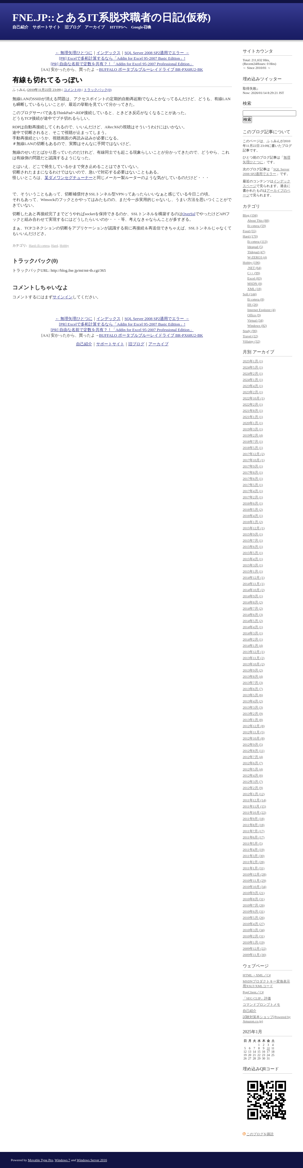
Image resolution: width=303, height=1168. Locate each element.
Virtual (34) (255, 320)
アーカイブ (95, 27)
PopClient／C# (253, 992)
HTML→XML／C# (257, 975)
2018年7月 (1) (253, 441)
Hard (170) (250, 236)
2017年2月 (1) (253, 497)
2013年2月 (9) (253, 713)
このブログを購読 (260, 1134)
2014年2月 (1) (253, 639)
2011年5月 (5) (253, 843)
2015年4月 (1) (253, 559)
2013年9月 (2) (253, 670)
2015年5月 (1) (253, 553)
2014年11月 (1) (253, 584)
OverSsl (188, 213)
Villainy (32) (251, 341)
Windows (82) (257, 325)
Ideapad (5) (255, 247)
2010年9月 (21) (254, 893)
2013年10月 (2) (254, 664)
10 (268, 1048)
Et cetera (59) (256, 226)
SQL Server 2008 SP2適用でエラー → (157, 52)
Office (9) (254, 315)
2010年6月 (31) (254, 911)
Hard (54, 245)
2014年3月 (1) (253, 633)
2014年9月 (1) (253, 596)
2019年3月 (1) (253, 429)
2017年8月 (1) (253, 472)
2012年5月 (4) (253, 769)
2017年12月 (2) (254, 454)
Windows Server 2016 (92, 1160)
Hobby (64, 245)
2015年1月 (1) (253, 571)
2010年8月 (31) (254, 899)
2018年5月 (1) (253, 448)
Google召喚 (141, 27)
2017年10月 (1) (254, 460)
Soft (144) (250, 294)
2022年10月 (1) (254, 398)
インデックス (108, 52)
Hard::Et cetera (39, 245)
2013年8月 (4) (253, 676)
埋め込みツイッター (262, 79)
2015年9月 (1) (253, 534)
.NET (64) (254, 268)
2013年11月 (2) (253, 658)
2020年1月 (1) (253, 423)
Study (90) (250, 331)
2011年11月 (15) (254, 806)
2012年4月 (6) (253, 775)
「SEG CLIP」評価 (257, 998)
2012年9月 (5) (253, 744)
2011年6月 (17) (253, 837)
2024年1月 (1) (253, 380)
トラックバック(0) (98, 90)
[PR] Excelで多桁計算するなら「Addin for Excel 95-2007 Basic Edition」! (122, 58)
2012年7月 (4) (253, 757)
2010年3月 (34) (254, 930)
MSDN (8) (254, 283)
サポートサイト (46, 27)
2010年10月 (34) (254, 887)
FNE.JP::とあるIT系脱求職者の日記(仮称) (111, 17)
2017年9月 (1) (253, 466)
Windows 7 (62, 1160)
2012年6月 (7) (253, 763)
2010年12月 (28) (254, 874)
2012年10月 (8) (254, 738)
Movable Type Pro (40, 1160)
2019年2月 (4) (253, 435)
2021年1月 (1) (253, 417)
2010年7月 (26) (254, 905)
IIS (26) (252, 304)
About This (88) (258, 220)
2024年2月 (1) (253, 373)
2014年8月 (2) (253, 602)
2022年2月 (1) (253, 404)
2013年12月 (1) (254, 652)
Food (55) (249, 231)
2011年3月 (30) (253, 856)
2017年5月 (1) (253, 485)
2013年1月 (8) (253, 720)
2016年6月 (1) (253, 503)
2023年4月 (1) (253, 386)
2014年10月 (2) (254, 590)
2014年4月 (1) (253, 627)
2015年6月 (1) (253, 546)
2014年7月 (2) (253, 608)
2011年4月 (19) (253, 849)
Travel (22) (250, 336)
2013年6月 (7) (253, 689)
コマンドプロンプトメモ (261, 1004)
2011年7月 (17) (253, 831)
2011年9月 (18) (253, 819)
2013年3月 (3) (253, 707)
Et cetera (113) (257, 241)
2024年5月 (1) (253, 367)
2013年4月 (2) (253, 701)
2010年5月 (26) (254, 917)
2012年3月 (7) (253, 781)
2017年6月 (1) (253, 478)
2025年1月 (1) (253, 361)
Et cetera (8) (255, 299)
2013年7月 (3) (253, 682)
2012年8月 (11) (253, 750)
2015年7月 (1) (253, 540)
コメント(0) (72, 90)
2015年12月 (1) (254, 528)
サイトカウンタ (258, 51)
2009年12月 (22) (254, 948)
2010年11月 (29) (254, 880)
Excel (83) (254, 278)
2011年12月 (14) (254, 800)
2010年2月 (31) (254, 936)
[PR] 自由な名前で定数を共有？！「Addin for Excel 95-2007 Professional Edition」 (122, 64)
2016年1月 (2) (253, 522)
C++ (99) (253, 273)
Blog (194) (250, 215)
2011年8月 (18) (253, 825)
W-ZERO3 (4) (257, 257)
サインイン (63, 297)
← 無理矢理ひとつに (73, 52)
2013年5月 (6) (253, 695)
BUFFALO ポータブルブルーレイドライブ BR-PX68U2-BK (151, 69)
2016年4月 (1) (253, 516)
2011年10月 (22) (254, 812)
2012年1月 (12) (254, 794)
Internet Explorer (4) (261, 310)
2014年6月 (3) (253, 614)
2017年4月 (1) (253, 491)
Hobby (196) (251, 262)
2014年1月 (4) (253, 645)
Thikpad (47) (256, 252)
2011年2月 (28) (253, 862)
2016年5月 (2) (253, 509)
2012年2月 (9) (253, 788)
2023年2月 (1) (253, 392)
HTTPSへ (118, 27)
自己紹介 (20, 27)
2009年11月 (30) (254, 955)
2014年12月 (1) (254, 577)
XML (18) (254, 289)
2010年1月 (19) (254, 942)
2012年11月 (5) (253, 732)
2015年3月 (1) (253, 565)
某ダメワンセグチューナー (69, 177)
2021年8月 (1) (253, 410)
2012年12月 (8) (254, 726)
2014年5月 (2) (253, 621)
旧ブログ (73, 27)
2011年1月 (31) (253, 868)
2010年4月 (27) (254, 924)
